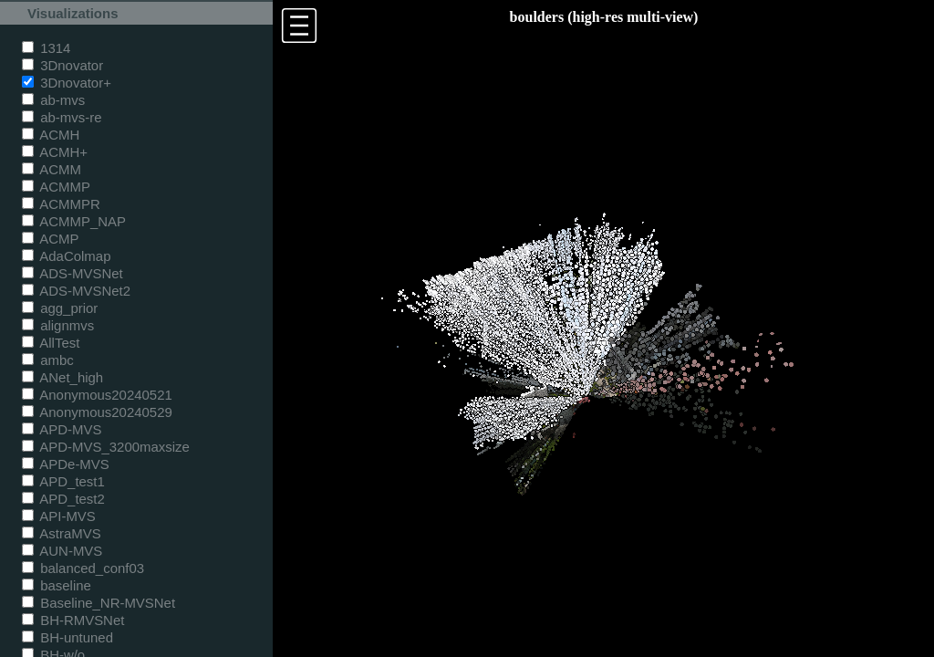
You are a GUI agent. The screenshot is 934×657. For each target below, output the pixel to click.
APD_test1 (63, 481)
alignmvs (58, 325)
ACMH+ (55, 152)
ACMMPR (61, 204)
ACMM (51, 169)
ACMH (50, 134)
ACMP (50, 238)
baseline (56, 585)
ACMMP (56, 186)
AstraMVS (61, 533)
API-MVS (59, 516)
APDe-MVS (65, 464)
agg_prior (60, 308)
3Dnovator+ (66, 82)
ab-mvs (53, 100)
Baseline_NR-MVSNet (98, 602)
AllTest (50, 342)
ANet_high (62, 377)
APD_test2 (63, 498)
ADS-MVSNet (72, 273)
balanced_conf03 (83, 568)
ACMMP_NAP (74, 221)
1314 (46, 48)
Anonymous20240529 (97, 412)
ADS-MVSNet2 (76, 290)
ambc (48, 360)
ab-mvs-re (61, 117)
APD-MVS (61, 429)
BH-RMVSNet (73, 620)
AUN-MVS (62, 550)
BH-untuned (67, 637)
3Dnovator (62, 65)
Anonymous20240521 (97, 394)
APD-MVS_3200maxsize (106, 446)
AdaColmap (66, 256)
